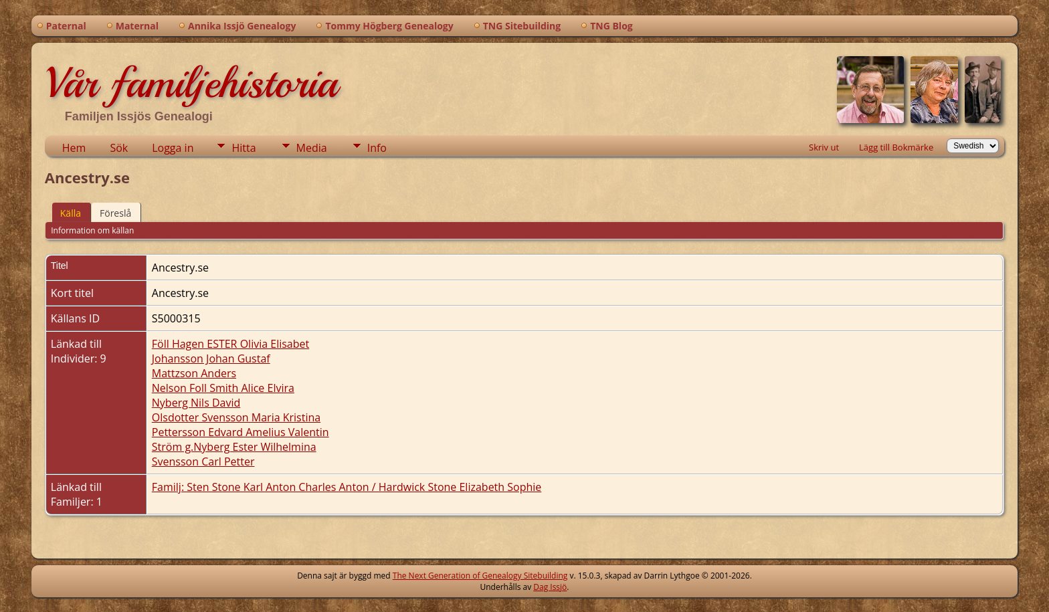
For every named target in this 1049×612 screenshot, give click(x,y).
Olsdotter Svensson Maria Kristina (236, 417)
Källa (70, 213)
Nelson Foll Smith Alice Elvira (223, 388)
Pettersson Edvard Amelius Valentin (240, 432)
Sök (119, 147)
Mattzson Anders (194, 373)
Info (377, 147)
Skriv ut (824, 147)
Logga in (172, 147)
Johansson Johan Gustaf (211, 358)
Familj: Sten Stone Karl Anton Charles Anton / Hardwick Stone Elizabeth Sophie (347, 487)
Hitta (243, 147)
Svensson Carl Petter (203, 461)
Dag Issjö (550, 587)
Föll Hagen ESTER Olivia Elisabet (230, 343)
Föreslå (115, 213)
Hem (74, 147)
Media (311, 147)
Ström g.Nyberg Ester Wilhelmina (234, 446)
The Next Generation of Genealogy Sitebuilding (480, 575)
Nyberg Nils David (196, 402)
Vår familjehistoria (191, 83)
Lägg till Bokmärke (896, 147)
